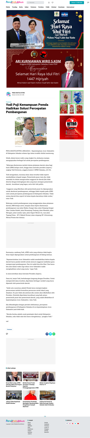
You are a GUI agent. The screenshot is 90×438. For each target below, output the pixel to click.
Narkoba (30, 432)
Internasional (76, 7)
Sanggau (46, 429)
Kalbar (28, 7)
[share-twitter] (50, 334)
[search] (35, 2)
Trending (15, 7)
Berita (22, 7)
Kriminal (58, 7)
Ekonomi (46, 432)
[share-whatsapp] (53, 334)
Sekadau (30, 426)
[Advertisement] (31, 235)
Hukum (29, 430)
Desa (29, 427)
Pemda (46, 422)
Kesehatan (66, 7)
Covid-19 (46, 427)
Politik (51, 7)
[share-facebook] (46, 334)
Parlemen (35, 7)
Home (8, 7)
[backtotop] (45, 417)
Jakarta (30, 434)
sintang (46, 430)
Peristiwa (44, 7)
